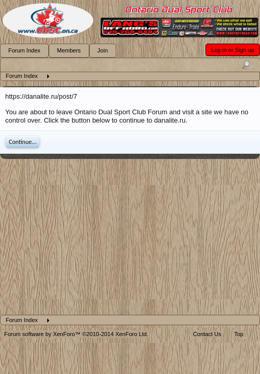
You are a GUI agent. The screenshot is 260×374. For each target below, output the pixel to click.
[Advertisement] (129, 237)
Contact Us (207, 334)
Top (238, 334)
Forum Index (24, 50)
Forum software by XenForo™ (76, 334)
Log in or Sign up (232, 50)
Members (69, 50)
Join (103, 50)
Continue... (22, 141)
